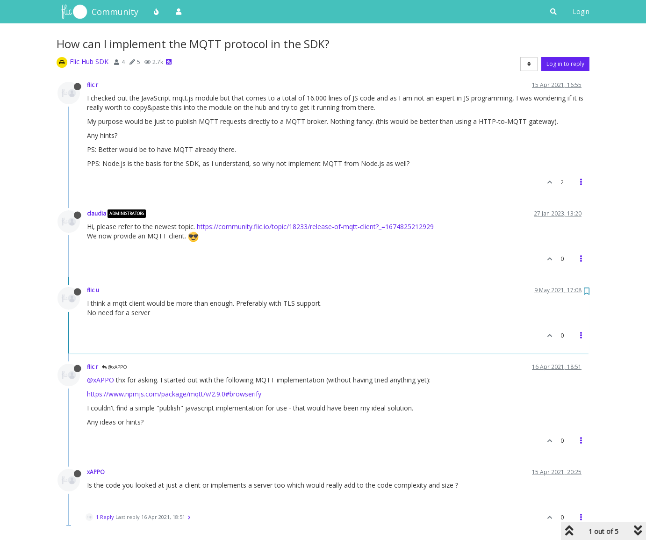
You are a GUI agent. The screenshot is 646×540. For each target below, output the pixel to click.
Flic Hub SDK (89, 61)
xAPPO (96, 471)
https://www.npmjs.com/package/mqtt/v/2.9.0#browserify (174, 393)
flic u (93, 290)
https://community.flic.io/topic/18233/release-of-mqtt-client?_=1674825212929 (315, 226)
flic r (92, 84)
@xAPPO (114, 367)
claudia (96, 213)
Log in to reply (565, 64)
